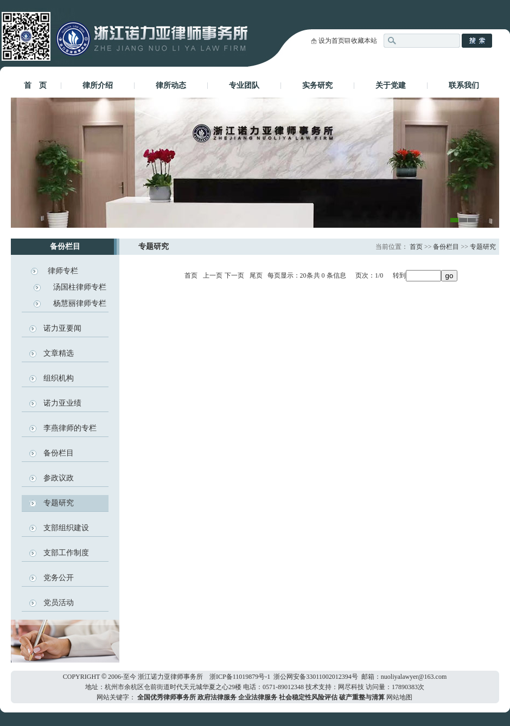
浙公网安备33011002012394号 (315, 676)
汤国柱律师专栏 (79, 287)
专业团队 (244, 85)
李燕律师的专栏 (70, 428)
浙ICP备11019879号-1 (239, 676)
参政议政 (58, 478)
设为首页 (331, 40)
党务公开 (58, 578)
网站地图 (399, 697)
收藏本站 (364, 40)
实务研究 (317, 85)
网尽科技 (351, 687)
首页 (416, 246)
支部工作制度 (66, 553)
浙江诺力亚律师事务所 (170, 676)
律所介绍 (97, 85)
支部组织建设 (66, 528)
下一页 (234, 275)
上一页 (212, 275)
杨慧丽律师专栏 (79, 303)
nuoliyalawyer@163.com (414, 676)
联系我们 (464, 85)
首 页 (35, 85)
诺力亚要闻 (62, 328)
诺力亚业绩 (62, 403)
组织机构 (58, 378)
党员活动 (58, 603)
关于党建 (390, 85)
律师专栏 (63, 271)
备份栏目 (58, 453)
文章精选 (58, 353)
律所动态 (171, 85)
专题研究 (58, 503)
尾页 (256, 275)
